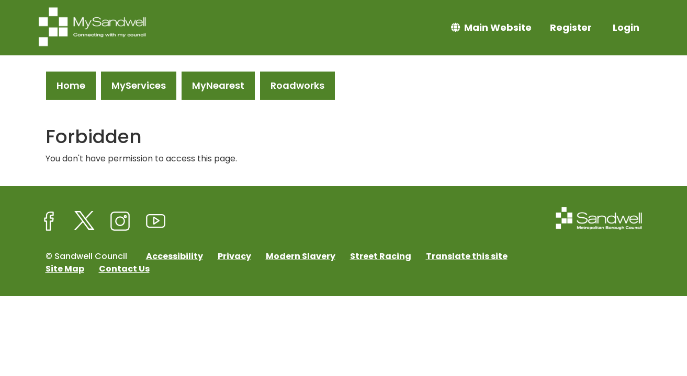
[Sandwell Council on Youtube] (156, 221)
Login (626, 27)
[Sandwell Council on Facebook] (49, 221)
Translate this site (467, 256)
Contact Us (124, 269)
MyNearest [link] (218, 85)
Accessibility (174, 256)
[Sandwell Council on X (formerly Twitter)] (84, 221)
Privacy (234, 256)
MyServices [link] (138, 85)
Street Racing (380, 256)
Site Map (65, 269)
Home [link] (71, 85)
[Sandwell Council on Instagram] (120, 221)
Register (571, 27)
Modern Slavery (300, 256)
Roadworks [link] (297, 85)
